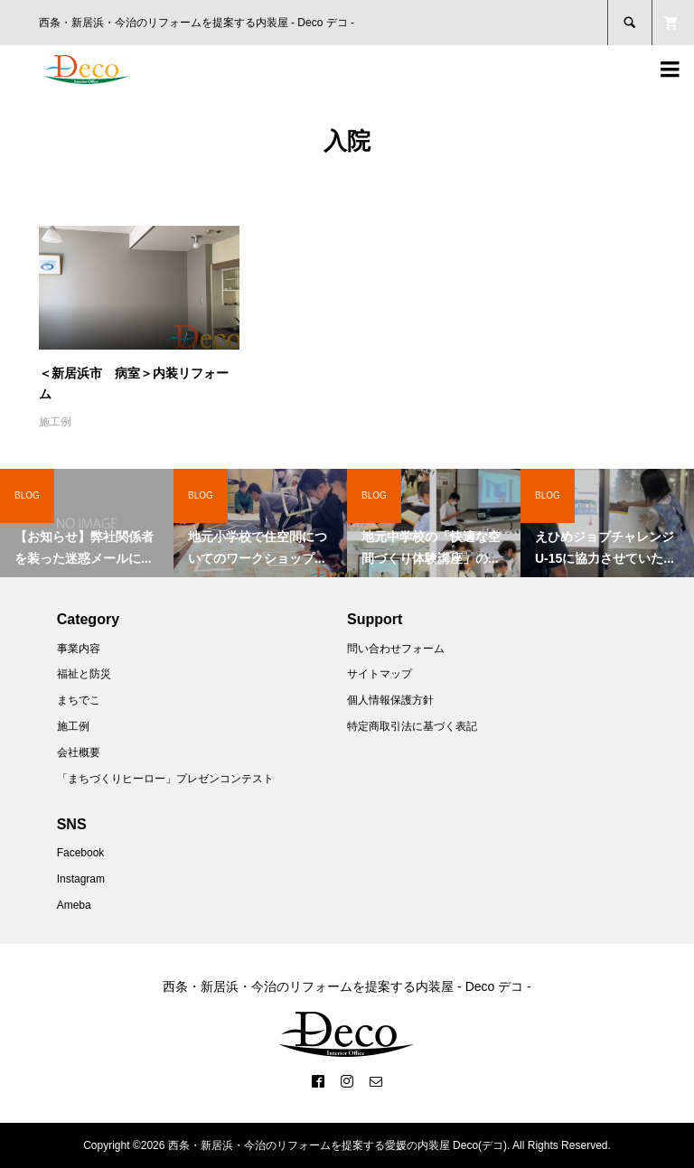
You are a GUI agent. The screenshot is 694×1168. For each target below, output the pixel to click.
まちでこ (78, 700)
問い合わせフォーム (396, 648)
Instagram (81, 879)
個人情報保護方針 (390, 700)
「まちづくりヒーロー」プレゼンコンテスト (165, 778)
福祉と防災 (84, 674)
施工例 (55, 422)
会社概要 (78, 752)
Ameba (74, 905)
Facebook (81, 852)
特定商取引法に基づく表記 (412, 726)
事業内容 (78, 648)
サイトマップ (379, 674)
